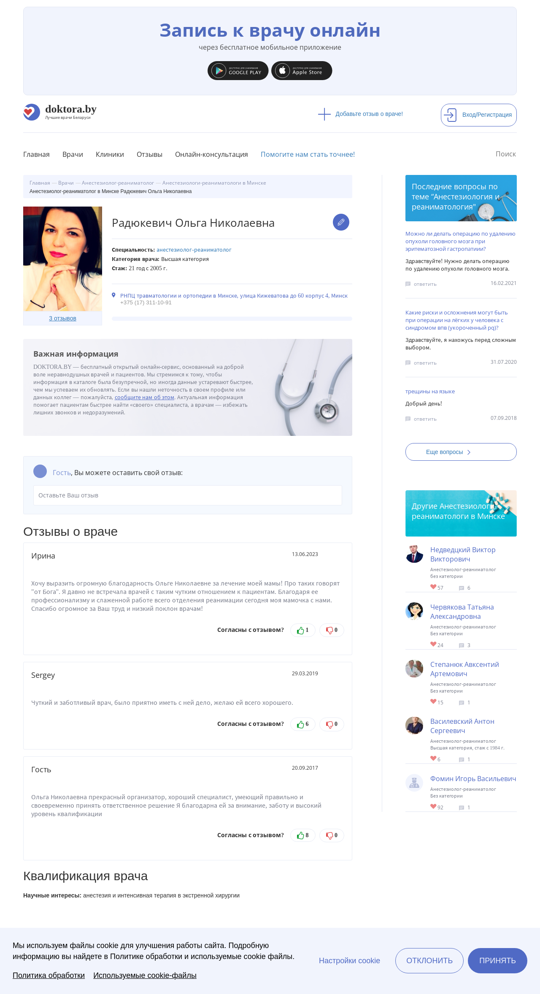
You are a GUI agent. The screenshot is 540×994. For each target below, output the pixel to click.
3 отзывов (62, 318)
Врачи (72, 154)
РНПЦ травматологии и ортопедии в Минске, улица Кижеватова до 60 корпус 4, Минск (234, 296)
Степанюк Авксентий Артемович (464, 669)
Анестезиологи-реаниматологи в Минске (458, 511)
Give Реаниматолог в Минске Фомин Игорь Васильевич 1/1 (433, 807)
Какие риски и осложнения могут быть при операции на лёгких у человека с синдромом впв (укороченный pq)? (456, 320)
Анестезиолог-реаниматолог (194, 250)
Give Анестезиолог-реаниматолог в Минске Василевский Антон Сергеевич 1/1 (433, 759)
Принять (497, 960)
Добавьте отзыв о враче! (360, 113)
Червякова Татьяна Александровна (462, 611)
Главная (36, 154)
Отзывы (149, 154)
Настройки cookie (349, 960)
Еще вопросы (451, 452)
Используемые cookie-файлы (145, 975)
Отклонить (429, 960)
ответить (425, 283)
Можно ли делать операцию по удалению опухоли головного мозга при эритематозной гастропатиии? (460, 241)
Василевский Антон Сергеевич (462, 726)
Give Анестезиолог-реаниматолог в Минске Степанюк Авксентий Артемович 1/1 (433, 702)
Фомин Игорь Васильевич (473, 778)
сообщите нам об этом (145, 397)
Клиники (110, 154)
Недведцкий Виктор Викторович (463, 554)
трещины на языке (430, 391)
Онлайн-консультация (211, 154)
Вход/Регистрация (477, 114)
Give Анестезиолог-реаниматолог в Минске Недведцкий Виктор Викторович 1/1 (433, 587)
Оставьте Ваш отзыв (187, 495)
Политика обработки (49, 975)
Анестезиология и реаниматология (456, 201)
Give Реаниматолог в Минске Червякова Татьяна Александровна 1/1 (433, 645)
